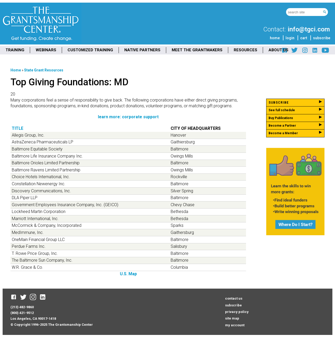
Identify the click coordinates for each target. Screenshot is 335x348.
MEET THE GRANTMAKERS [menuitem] (197, 50)
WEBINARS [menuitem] (46, 50)
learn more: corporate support (128, 116)
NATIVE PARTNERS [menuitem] (142, 50)
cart (303, 38)
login (290, 38)
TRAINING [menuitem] (14, 50)
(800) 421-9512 (22, 313)
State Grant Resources (43, 70)
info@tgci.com (309, 29)
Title (17, 128)
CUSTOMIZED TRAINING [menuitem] (90, 50)
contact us (233, 298)
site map (232, 318)
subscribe (321, 38)
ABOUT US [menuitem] (278, 50)
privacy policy (237, 312)
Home (15, 70)
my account (234, 325)
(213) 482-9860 (22, 307)
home (275, 38)
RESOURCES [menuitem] (245, 50)
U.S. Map (128, 273)
